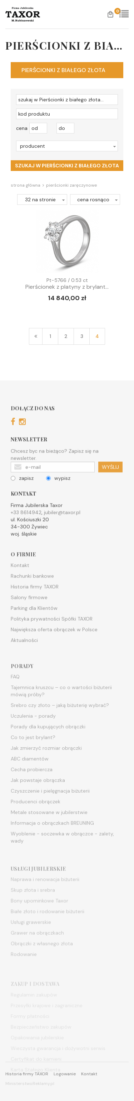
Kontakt (20, 578)
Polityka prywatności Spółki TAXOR (52, 631)
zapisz (22, 487)
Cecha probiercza (32, 786)
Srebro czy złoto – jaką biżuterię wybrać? (60, 721)
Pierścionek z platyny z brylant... (67, 287)
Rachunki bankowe (32, 588)
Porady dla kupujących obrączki (48, 743)
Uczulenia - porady (33, 732)
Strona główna (25, 185)
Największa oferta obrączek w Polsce (54, 642)
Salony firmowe (29, 610)
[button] (67, 146)
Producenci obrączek (35, 818)
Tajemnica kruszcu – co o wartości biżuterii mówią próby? (61, 707)
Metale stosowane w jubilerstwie (49, 828)
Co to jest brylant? (33, 754)
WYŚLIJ (110, 476)
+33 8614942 (26, 521)
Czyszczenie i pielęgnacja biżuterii (50, 807)
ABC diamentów (30, 775)
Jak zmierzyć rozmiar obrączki (46, 764)
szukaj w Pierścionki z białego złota (67, 165)
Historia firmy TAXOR (35, 599)
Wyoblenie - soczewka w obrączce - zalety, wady (62, 853)
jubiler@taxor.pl (62, 521)
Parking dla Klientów (34, 620)
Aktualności (24, 653)
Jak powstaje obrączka (38, 796)
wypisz (58, 487)
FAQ (15, 693)
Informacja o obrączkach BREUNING (52, 839)
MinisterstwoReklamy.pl (29, 1083)
